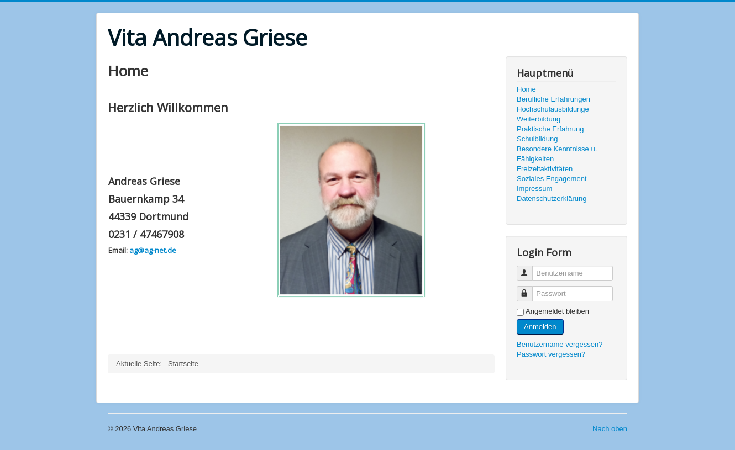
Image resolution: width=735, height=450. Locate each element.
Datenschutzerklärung (551, 198)
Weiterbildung (538, 119)
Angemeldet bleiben (557, 311)
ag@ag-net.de (152, 250)
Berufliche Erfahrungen (553, 99)
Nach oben (609, 429)
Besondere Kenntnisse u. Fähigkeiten (557, 154)
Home (526, 89)
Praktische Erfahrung (550, 129)
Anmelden (540, 326)
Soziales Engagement (551, 178)
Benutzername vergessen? (559, 344)
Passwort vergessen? (551, 354)
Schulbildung (537, 139)
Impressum (534, 188)
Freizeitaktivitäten (545, 169)
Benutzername (529, 268)
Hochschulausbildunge (553, 109)
